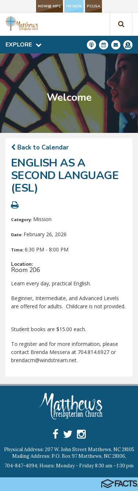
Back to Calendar (40, 147)
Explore (24, 45)
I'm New (74, 6)
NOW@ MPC (49, 6)
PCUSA (93, 6)
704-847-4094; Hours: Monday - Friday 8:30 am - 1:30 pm (69, 466)
